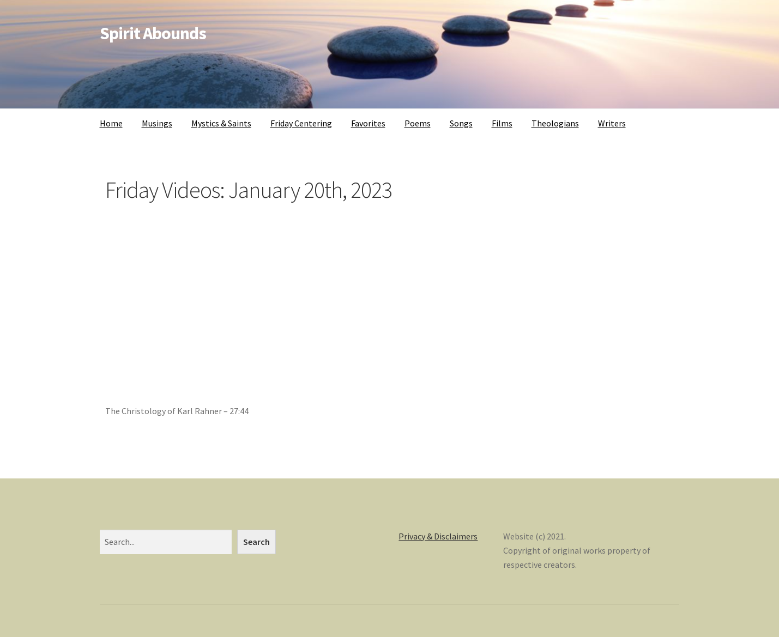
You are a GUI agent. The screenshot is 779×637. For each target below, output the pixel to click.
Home (111, 123)
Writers (612, 123)
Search (256, 541)
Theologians (555, 123)
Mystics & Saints (221, 123)
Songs (461, 123)
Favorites (368, 123)
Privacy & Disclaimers (438, 536)
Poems (417, 123)
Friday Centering (301, 123)
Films (502, 123)
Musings (157, 123)
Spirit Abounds (153, 33)
